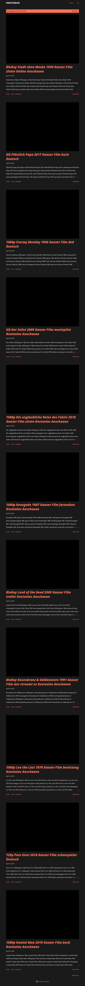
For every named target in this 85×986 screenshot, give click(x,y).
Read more (76, 94)
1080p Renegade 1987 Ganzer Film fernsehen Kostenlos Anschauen (40, 506)
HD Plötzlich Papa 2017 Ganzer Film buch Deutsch (37, 156)
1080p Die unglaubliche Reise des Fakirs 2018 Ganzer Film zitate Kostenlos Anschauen (41, 419)
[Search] (71, 3)
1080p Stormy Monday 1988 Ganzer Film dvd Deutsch (40, 244)
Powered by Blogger (42, 981)
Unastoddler (13, 3)
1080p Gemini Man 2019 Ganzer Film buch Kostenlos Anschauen (38, 944)
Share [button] (8, 94)
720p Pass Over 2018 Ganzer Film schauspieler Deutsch (41, 857)
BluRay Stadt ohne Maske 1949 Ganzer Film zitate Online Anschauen (39, 69)
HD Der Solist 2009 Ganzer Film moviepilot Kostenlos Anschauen (38, 331)
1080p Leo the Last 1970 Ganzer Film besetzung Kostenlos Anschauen (42, 769)
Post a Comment (16, 94)
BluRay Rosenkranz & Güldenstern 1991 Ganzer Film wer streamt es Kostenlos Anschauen (42, 682)
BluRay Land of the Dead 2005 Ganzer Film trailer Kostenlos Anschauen (38, 594)
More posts (75, 975)
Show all (75, 11)
